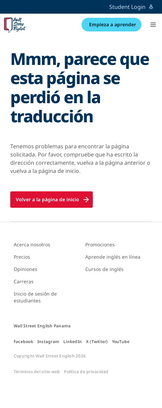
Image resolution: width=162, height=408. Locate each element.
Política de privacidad (86, 372)
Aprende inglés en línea (112, 257)
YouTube (121, 341)
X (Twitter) (97, 341)
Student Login (131, 7)
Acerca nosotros (32, 244)
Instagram (48, 341)
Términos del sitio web (37, 372)
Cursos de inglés (104, 269)
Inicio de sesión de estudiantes (35, 297)
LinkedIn (72, 341)
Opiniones (25, 269)
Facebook (23, 341)
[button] (153, 24)
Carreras (24, 281)
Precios (22, 257)
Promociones (100, 244)
